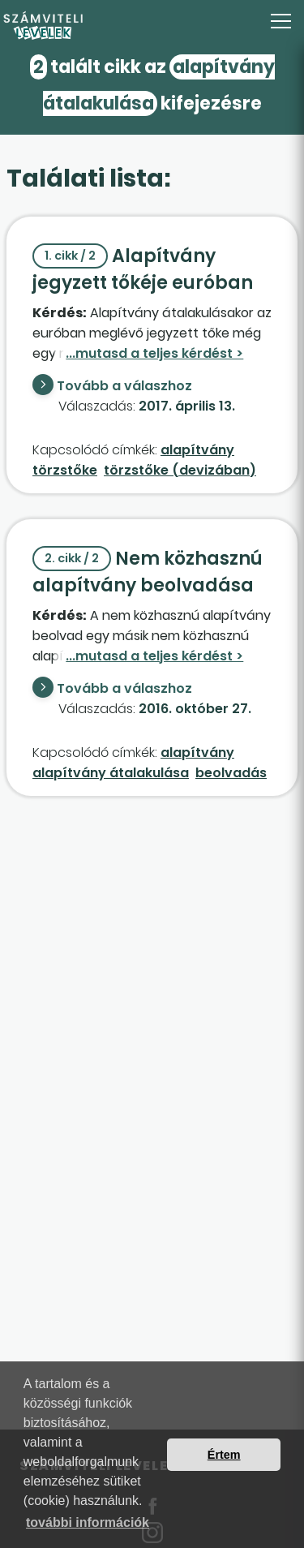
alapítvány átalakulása (110, 772)
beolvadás (231, 772)
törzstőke (64, 470)
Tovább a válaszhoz (124, 385)
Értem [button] (224, 1454)
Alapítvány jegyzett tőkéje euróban (142, 269)
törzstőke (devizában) (180, 470)
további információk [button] (87, 1522)
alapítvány (197, 450)
